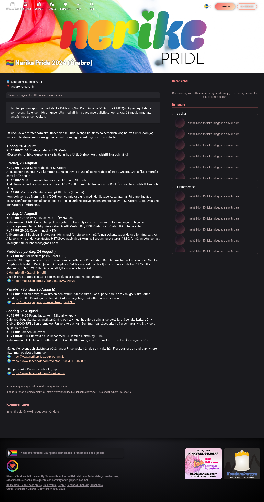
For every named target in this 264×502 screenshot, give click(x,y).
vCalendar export (108, 391)
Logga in (225, 6)
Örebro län (28, 86)
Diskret (32, 488)
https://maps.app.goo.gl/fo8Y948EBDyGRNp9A (43, 281)
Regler (62, 485)
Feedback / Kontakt (78, 485)
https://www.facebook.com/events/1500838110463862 (49, 361)
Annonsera (96, 485)
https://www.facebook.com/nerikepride (38, 373)
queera (42, 480)
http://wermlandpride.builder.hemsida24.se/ (72, 391)
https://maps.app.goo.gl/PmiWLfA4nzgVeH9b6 (43, 302)
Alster (64, 386)
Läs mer (83, 480)
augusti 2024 (33, 81)
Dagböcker (53, 386)
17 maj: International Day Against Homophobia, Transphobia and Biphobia (56, 453)
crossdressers (110, 476)
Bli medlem (247, 6)
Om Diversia (50, 485)
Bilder (42, 386)
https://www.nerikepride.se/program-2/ (38, 357)
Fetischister (94, 476)
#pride (32, 386)
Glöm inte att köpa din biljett (25, 272)
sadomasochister (16, 480)
